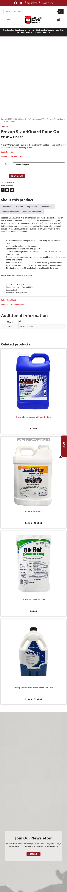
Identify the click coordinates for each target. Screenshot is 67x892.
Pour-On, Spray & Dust (51, 119)
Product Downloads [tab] (10, 212)
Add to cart (17, 176)
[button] (3, 190)
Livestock (22, 119)
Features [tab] (19, 207)
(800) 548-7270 (47, 3)
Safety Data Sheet (8, 152)
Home (3, 119)
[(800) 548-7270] (40, 2)
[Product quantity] (4, 176)
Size (6, 164)
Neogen (5, 126)
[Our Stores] (25, 2)
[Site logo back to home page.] (33, 20)
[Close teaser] (60, 457)
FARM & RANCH (12, 119)
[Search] (61, 11)
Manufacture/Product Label (12, 156)
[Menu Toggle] (8, 20)
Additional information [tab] (32, 212)
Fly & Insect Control (35, 119)
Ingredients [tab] (32, 207)
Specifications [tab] (47, 207)
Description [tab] (7, 207)
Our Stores (32, 3)
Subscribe (33, 854)
